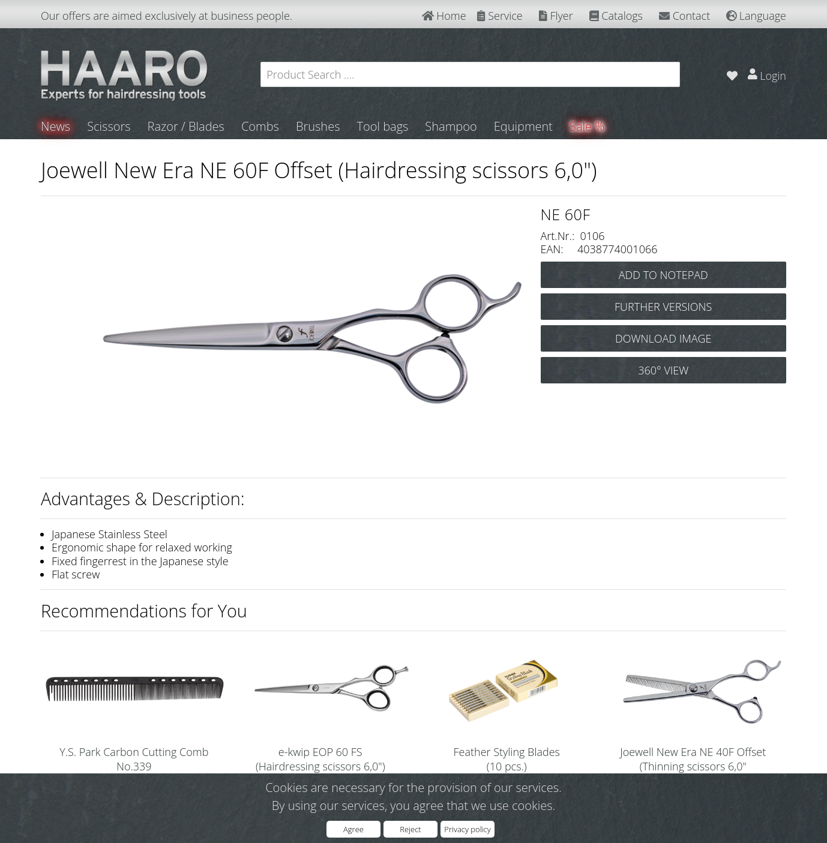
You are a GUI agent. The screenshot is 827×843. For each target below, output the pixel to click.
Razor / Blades (186, 126)
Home (444, 15)
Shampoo (451, 126)
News (55, 126)
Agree (353, 829)
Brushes (318, 126)
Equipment (523, 126)
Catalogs (616, 15)
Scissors (108, 126)
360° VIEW (663, 370)
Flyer (556, 15)
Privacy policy (467, 829)
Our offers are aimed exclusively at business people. (166, 15)
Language (756, 15)
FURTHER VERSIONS (663, 306)
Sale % (587, 126)
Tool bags (382, 126)
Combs (260, 126)
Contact (684, 15)
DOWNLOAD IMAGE (663, 338)
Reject (410, 829)
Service (500, 15)
